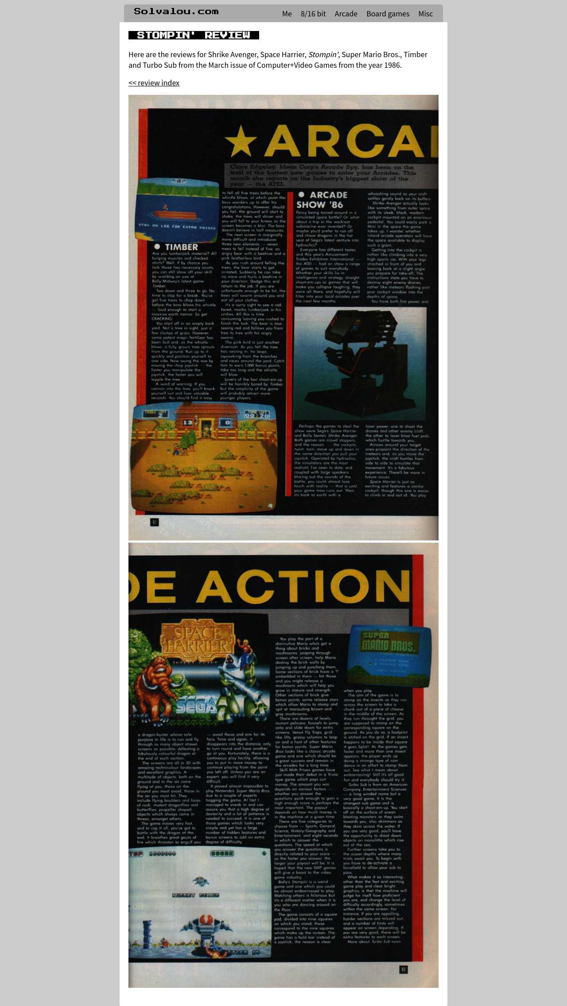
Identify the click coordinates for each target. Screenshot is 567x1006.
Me (287, 13)
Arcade (346, 13)
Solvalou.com (176, 11)
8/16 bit (313, 13)
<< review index (153, 82)
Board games (387, 13)
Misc (425, 13)
